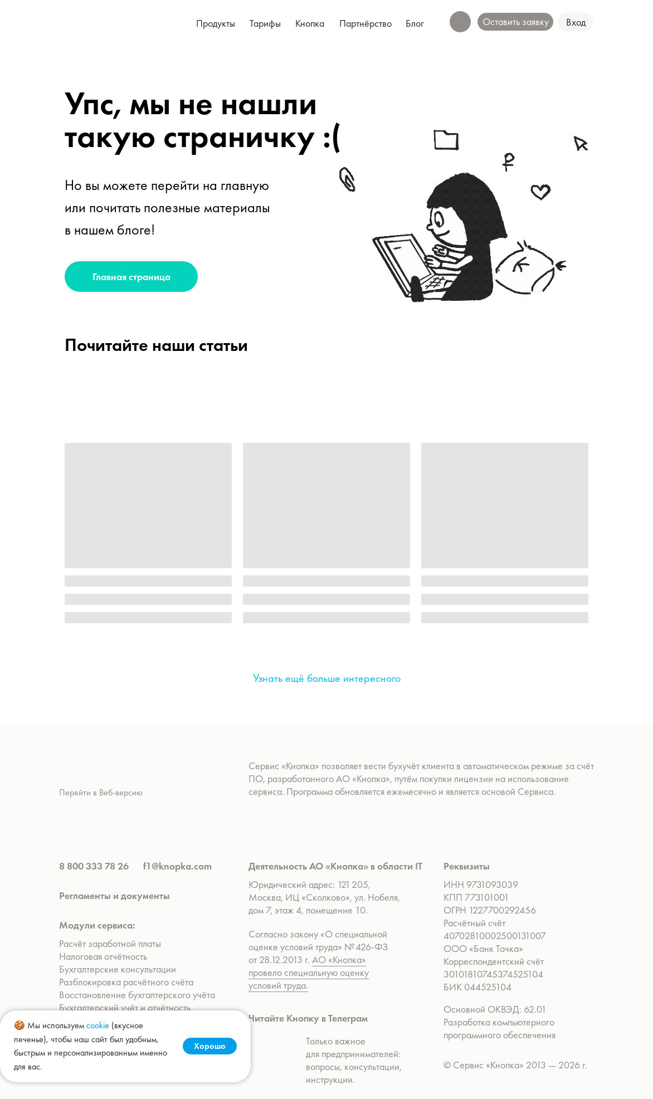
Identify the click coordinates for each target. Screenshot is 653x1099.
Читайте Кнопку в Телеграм (308, 1018)
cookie (97, 1025)
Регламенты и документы (114, 895)
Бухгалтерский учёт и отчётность (125, 1007)
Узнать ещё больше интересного (327, 678)
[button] (576, 22)
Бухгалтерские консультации (117, 969)
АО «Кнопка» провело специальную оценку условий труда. (308, 972)
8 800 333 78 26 (94, 865)
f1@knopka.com (177, 865)
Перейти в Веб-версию (101, 792)
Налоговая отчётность (103, 956)
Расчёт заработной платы (111, 943)
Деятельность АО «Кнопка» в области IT (335, 865)
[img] (105, 23)
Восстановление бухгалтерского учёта (137, 994)
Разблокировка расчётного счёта (126, 981)
